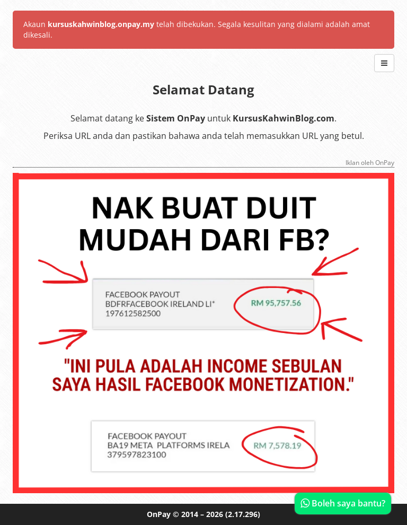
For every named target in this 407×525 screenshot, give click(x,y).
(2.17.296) (242, 514)
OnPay (159, 514)
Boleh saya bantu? (342, 503)
